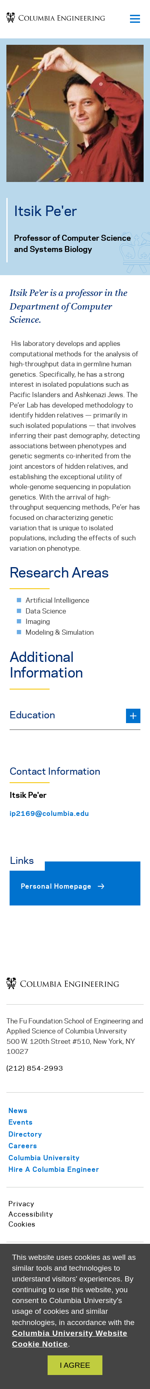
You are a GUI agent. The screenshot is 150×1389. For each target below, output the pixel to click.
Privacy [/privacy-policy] (21, 1204)
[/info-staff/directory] (35, 1134)
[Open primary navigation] (135, 19)
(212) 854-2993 (34, 1068)
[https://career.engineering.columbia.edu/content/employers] (64, 1169)
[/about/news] (28, 1110)
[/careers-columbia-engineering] (33, 1145)
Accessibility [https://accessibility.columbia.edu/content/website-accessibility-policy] (30, 1214)
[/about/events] (30, 1122)
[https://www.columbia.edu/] (54, 1157)
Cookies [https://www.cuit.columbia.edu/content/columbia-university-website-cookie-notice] (22, 1224)
